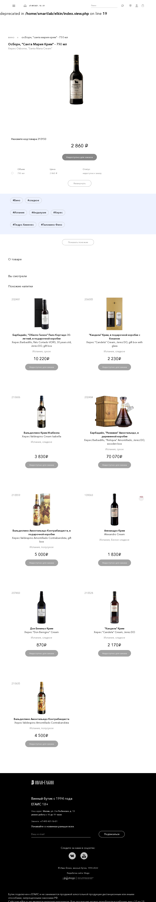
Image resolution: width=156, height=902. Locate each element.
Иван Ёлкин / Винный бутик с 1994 (68, 5)
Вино (11, 37)
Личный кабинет (137, 6)
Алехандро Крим (114, 530)
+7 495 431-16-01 (48, 821)
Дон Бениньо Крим (41, 628)
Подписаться (111, 834)
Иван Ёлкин (42, 782)
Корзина (143, 6)
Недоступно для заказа (79, 157)
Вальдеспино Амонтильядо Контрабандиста (41, 719)
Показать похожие (78, 242)
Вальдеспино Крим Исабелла (42, 432)
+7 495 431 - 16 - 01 (37, 6)
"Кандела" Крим (114, 628)
